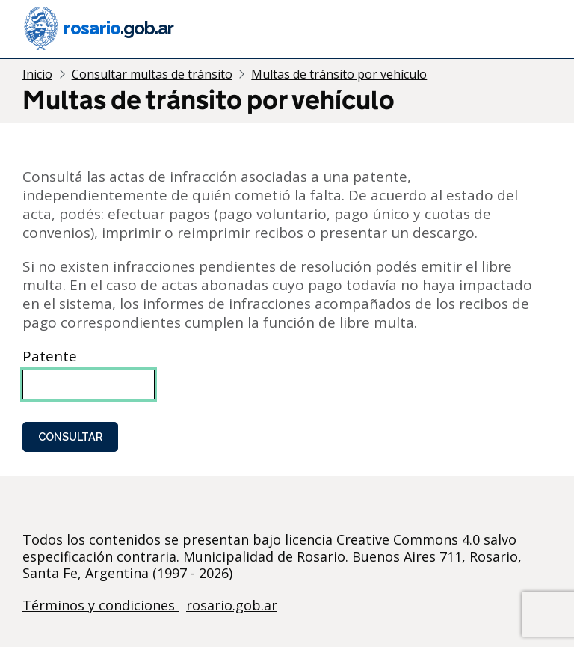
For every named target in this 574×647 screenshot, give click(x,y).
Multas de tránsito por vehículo (339, 74)
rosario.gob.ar (231, 605)
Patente (49, 356)
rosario (97, 28)
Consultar (70, 436)
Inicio (37, 74)
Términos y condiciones (100, 605)
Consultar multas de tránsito (152, 74)
